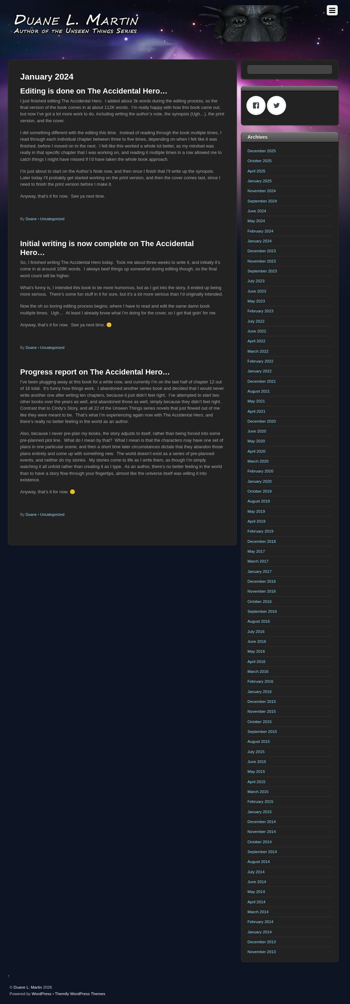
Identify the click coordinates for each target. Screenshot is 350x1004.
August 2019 (258, 501)
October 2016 (259, 601)
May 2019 (256, 511)
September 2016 (262, 611)
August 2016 (258, 621)
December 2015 (261, 701)
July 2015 (256, 751)
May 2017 (256, 551)
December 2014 (261, 821)
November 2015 (261, 711)
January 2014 (259, 932)
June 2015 (256, 761)
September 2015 (262, 731)
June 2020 (256, 431)
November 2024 (261, 190)
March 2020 (258, 461)
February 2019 (260, 531)
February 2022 (260, 361)
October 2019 (259, 491)
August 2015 (258, 741)
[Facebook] (257, 105)
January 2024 (259, 241)
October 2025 (259, 160)
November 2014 (261, 831)
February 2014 (260, 921)
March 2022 (258, 351)
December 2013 (261, 941)
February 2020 (260, 471)
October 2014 (259, 841)
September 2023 (262, 271)
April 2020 (256, 451)
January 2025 (259, 181)
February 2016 (260, 681)
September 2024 (262, 201)
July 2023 (256, 281)
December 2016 (261, 581)
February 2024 (260, 231)
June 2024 (256, 211)
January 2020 (259, 481)
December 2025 (261, 151)
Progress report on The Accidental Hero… (95, 372)
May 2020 (256, 441)
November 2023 (261, 261)
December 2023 (261, 251)
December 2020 (261, 421)
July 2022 (256, 321)
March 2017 (258, 561)
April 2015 (256, 781)
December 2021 (261, 381)
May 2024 (256, 220)
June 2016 (256, 641)
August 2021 (258, 391)
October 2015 (259, 721)
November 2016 (261, 591)
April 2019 (256, 521)
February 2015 (260, 801)
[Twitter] (278, 105)
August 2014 (258, 861)
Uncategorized (52, 219)
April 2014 (256, 902)
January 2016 (259, 691)
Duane (31, 219)
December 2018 (261, 541)
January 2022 (259, 371)
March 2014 (258, 911)
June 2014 (256, 881)
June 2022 (256, 331)
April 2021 (256, 411)
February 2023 (260, 311)
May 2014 (256, 891)
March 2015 (258, 791)
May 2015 (256, 771)
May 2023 (256, 301)
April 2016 (256, 661)
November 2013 (261, 951)
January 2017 (259, 571)
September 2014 (262, 851)
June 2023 (256, 291)
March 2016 (258, 671)
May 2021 (256, 401)
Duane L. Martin (28, 987)
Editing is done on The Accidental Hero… (93, 91)
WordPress (41, 993)
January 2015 (259, 811)
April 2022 (256, 341)
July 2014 (256, 871)
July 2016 (256, 631)
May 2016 (256, 651)
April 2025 (256, 171)
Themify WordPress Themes (80, 993)
